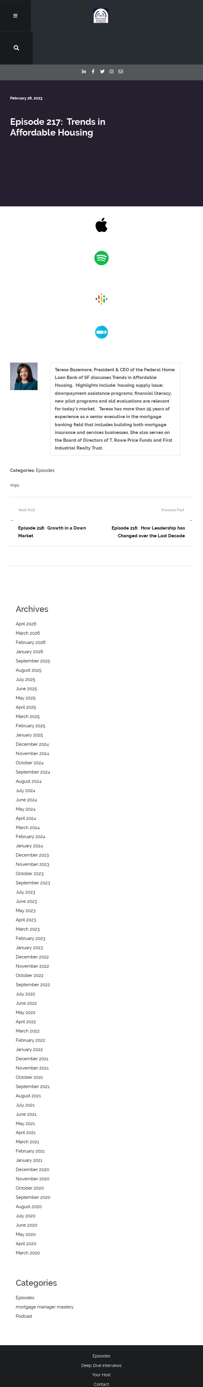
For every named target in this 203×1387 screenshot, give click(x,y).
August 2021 (28, 1063)
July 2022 (25, 961)
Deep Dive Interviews (101, 1333)
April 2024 (26, 785)
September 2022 (33, 952)
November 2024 (32, 721)
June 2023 (26, 869)
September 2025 (33, 628)
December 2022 (32, 924)
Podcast (24, 1284)
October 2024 (29, 730)
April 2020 (26, 1211)
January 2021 (29, 1128)
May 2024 (25, 776)
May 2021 (25, 1091)
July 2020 (25, 1183)
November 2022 (32, 934)
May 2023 (25, 878)
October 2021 (29, 1044)
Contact (101, 1352)
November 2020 (32, 1146)
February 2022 (30, 1007)
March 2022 (28, 998)
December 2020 (32, 1137)
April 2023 (26, 887)
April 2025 (26, 675)
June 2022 (26, 971)
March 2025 (28, 684)
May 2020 (26, 1202)
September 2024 (33, 739)
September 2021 (32, 1054)
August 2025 (28, 638)
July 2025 (25, 647)
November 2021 (32, 1035)
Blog (101, 1361)
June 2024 (26, 767)
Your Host (101, 1342)
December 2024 (32, 711)
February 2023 (30, 906)
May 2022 (25, 980)
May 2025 (25, 665)
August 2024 (28, 748)
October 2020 (30, 1156)
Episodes (45, 438)
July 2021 (25, 1072)
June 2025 (26, 656)
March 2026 (28, 601)
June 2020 (26, 1193)
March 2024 (28, 795)
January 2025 (29, 702)
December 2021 (32, 1026)
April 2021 (25, 1100)
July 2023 (25, 860)
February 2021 (30, 1118)
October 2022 (29, 943)
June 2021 (26, 1081)
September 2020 (33, 1165)
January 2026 (29, 619)
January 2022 (29, 1017)
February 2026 (30, 610)
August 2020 (29, 1174)
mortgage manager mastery (45, 1274)
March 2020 (28, 1220)
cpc (16, 453)
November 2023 (32, 832)
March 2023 (28, 897)
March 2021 (27, 1109)
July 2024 (25, 758)
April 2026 (26, 591)
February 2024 (30, 804)
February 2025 (30, 693)
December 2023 (32, 823)
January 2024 (29, 813)
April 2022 (26, 989)
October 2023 (29, 841)
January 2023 (29, 915)
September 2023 (33, 850)
